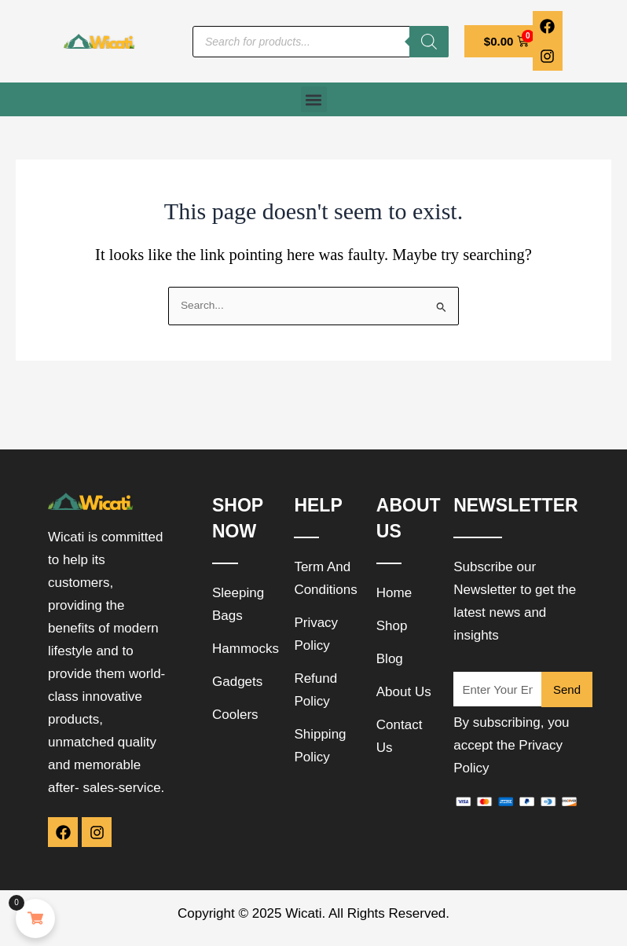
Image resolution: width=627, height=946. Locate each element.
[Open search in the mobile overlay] (320, 41)
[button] (314, 99)
